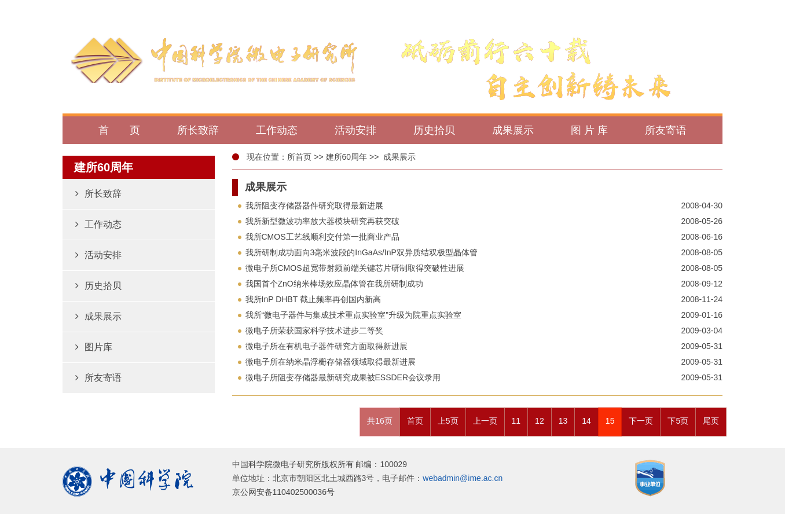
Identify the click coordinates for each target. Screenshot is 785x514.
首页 (415, 420)
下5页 (677, 420)
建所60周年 (347, 156)
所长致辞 (98, 194)
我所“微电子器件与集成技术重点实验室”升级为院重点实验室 (353, 315)
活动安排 (98, 255)
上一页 (485, 420)
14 (586, 420)
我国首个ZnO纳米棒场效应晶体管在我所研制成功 (334, 283)
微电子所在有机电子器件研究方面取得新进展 (326, 346)
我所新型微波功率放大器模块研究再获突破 (322, 221)
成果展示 (98, 316)
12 (539, 420)
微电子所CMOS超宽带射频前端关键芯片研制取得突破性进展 (354, 268)
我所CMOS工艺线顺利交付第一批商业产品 (322, 236)
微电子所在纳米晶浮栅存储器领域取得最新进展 (330, 361)
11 (516, 420)
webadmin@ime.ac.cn (462, 478)
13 (563, 420)
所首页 (299, 156)
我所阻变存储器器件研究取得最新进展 (314, 205)
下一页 (641, 420)
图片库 (93, 347)
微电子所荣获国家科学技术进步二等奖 (314, 330)
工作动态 (98, 224)
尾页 (711, 420)
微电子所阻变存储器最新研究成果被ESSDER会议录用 (343, 377)
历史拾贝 (98, 286)
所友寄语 (98, 378)
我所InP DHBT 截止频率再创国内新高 (313, 299)
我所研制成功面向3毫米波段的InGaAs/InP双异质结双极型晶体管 (361, 252)
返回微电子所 (685, 9)
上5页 (448, 420)
